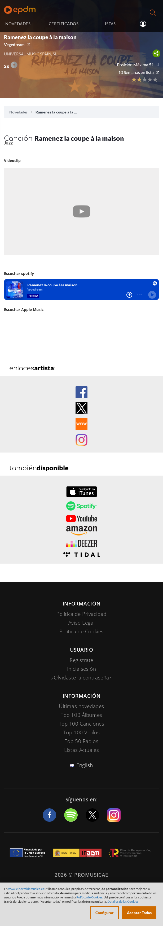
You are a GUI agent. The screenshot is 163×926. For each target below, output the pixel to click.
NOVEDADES (17, 23)
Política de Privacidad (81, 614)
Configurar (104, 912)
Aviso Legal (81, 622)
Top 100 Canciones (81, 723)
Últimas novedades (81, 706)
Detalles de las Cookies (122, 901)
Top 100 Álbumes (81, 715)
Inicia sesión (146, 23)
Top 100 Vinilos (81, 732)
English (84, 765)
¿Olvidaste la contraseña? (81, 677)
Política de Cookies (81, 631)
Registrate (81, 660)
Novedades (18, 112)
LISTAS (109, 23)
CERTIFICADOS (63, 23)
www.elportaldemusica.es (26, 889)
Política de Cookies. (89, 897)
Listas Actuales (81, 750)
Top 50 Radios (81, 741)
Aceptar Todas (139, 912)
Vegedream (14, 44)
